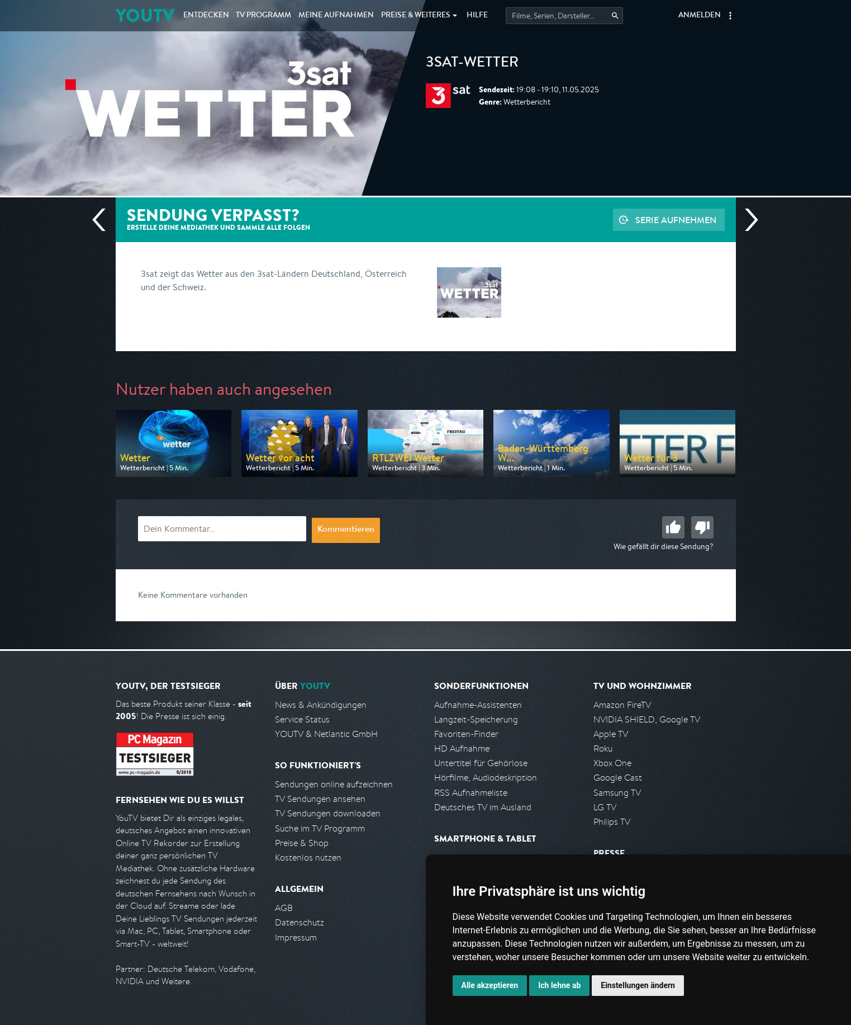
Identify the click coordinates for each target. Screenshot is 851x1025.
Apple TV (610, 734)
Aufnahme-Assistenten (478, 705)
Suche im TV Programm (320, 828)
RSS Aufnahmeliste (470, 793)
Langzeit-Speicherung (476, 719)
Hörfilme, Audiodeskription (485, 777)
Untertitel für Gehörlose (480, 763)
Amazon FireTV (622, 705)
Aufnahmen (336, 16)
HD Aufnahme (461, 748)
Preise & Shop (302, 843)
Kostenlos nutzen (308, 857)
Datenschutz (299, 922)
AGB (284, 908)
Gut (673, 527)
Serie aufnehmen (675, 220)
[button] (730, 15)
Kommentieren (345, 530)
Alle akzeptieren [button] (490, 985)
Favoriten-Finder (466, 734)
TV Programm (263, 16)
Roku (602, 748)
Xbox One (612, 763)
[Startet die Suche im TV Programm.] (564, 15)
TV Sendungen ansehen (320, 799)
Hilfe (477, 16)
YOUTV (145, 15)
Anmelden (699, 16)
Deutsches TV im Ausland (482, 807)
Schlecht (702, 527)
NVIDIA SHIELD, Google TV (646, 719)
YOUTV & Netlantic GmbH (326, 734)
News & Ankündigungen (321, 705)
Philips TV (611, 822)
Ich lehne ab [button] (559, 985)
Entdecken (206, 16)
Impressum (296, 937)
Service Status (302, 719)
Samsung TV (617, 793)
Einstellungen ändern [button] (638, 985)
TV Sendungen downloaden (328, 813)
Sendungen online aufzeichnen (334, 784)
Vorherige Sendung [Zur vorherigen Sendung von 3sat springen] (103, 220)
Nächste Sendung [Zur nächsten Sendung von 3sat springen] (747, 220)
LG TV (604, 807)
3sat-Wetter (472, 63)
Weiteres (415, 16)
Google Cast (617, 777)
